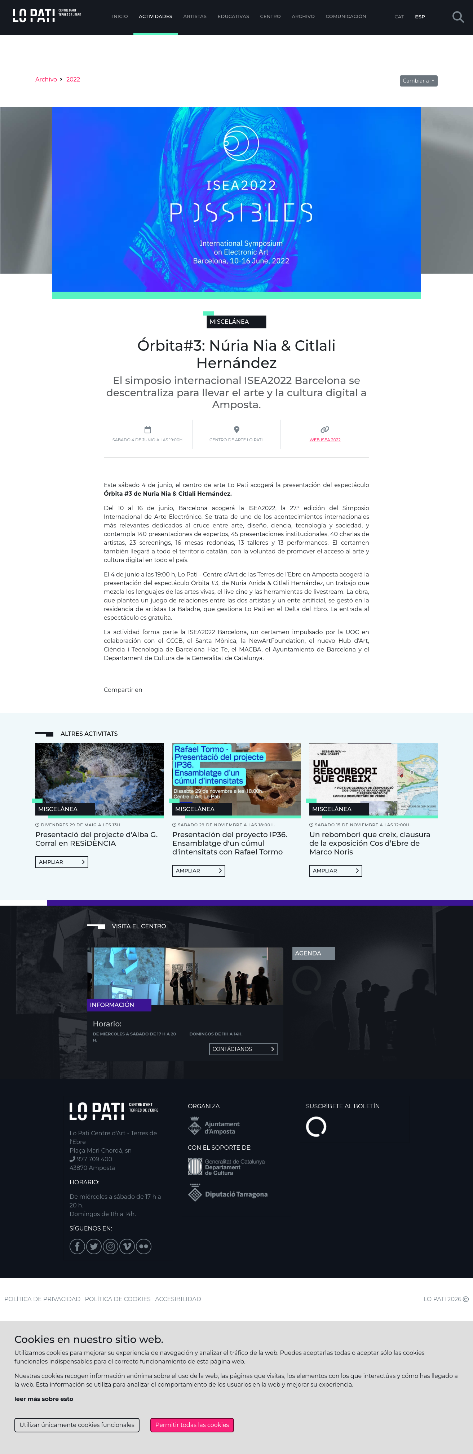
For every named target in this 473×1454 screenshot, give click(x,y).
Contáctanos (243, 1049)
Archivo (303, 16)
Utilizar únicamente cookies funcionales (76, 1425)
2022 (73, 79)
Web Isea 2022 (325, 439)
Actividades (155, 16)
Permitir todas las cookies (192, 1425)
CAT (399, 16)
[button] (458, 17)
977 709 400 (91, 1159)
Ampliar (62, 862)
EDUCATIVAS (233, 16)
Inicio (120, 16)
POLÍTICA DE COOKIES (118, 1299)
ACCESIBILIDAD (178, 1299)
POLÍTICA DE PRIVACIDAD (42, 1299)
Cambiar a (416, 81)
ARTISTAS (195, 16)
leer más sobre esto (43, 1399)
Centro (270, 16)
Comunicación (346, 16)
